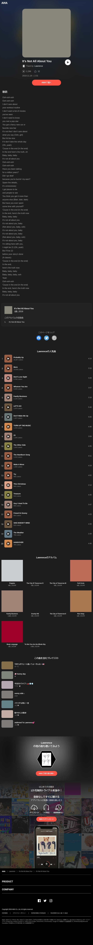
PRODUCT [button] (7, 881)
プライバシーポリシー (19, 913)
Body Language (12, 644)
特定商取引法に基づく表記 (59, 913)
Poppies (12, 583)
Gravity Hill (35, 614)
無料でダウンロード (46, 819)
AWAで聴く (46, 83)
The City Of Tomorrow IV (35, 583)
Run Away (80, 614)
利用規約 (5, 913)
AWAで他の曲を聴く (46, 773)
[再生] (68, 62)
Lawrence (39, 66)
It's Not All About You (24, 308)
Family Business (12, 614)
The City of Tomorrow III (58, 583)
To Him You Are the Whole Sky (35, 644)
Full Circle (80, 583)
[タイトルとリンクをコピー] (54, 337)
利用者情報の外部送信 (38, 913)
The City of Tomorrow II (58, 614)
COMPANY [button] (8, 889)
